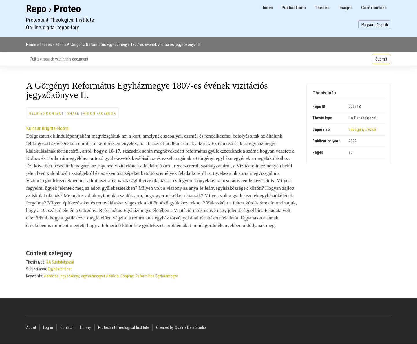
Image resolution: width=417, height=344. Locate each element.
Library (85, 327)
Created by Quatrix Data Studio (181, 327)
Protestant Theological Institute (123, 327)
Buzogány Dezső (362, 129)
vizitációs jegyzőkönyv (61, 276)
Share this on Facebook (91, 113)
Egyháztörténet (60, 269)
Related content (46, 113)
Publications (293, 7)
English (382, 24)
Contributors (374, 7)
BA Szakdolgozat (60, 262)
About (31, 327)
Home (31, 44)
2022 (59, 44)
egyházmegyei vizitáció (100, 276)
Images (345, 7)
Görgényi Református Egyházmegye (149, 276)
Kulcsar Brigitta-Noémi (48, 128)
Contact (66, 327)
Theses (322, 7)
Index (268, 7)
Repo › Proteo (53, 9)
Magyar (367, 24)
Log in (48, 327)
